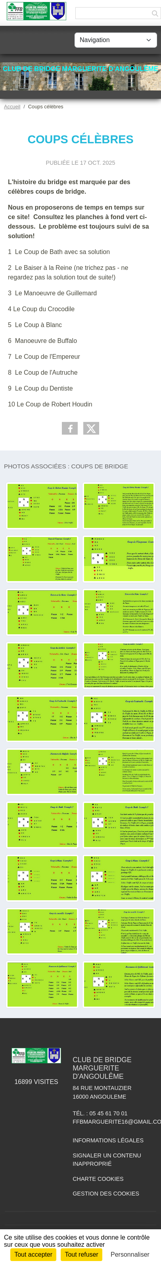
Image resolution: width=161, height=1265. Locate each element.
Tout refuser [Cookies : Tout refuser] (81, 1254)
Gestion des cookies (106, 1193)
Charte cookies (98, 1179)
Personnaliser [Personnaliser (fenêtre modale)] (130, 1254)
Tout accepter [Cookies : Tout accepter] (33, 1254)
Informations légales (108, 1140)
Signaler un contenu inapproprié (107, 1159)
